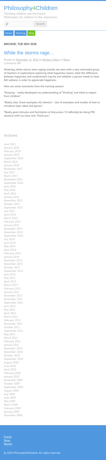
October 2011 (12, 327)
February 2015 (12, 221)
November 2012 (13, 299)
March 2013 (11, 285)
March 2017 (11, 176)
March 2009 (11, 404)
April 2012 (10, 313)
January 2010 (11, 376)
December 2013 (13, 260)
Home (8, 33)
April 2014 (10, 250)
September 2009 (13, 387)
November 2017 (13, 169)
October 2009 (12, 383)
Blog (31, 33)
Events (8, 436)
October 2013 (12, 267)
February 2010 (12, 373)
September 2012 (13, 302)
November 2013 (13, 264)
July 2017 (9, 172)
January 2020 (11, 147)
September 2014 (13, 235)
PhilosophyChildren (31, 8)
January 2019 (11, 154)
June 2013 (10, 274)
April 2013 (10, 281)
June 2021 (10, 144)
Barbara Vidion (51, 59)
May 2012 (9, 309)
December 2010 (13, 348)
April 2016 (10, 193)
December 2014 (13, 228)
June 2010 (10, 366)
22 (30, 59)
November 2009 (13, 380)
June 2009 (10, 397)
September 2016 (13, 183)
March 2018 (11, 162)
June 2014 (10, 242)
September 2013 (13, 271)
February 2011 (12, 341)
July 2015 (9, 211)
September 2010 (13, 359)
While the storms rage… (29, 52)
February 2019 (12, 151)
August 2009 (11, 390)
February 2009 (12, 408)
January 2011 (11, 345)
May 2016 (9, 190)
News (66, 59)
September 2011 (13, 330)
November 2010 (13, 352)
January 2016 (11, 197)
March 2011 (11, 338)
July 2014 (9, 239)
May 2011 (9, 334)
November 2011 (13, 323)
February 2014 (12, 253)
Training (20, 33)
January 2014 (11, 257)
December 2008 (13, 415)
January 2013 (11, 292)
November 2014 (13, 232)
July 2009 (9, 394)
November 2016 (13, 179)
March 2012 (11, 316)
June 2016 (10, 186)
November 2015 (13, 200)
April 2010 (10, 369)
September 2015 (13, 207)
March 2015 (11, 218)
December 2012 (13, 295)
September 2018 (13, 158)
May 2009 (9, 401)
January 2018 (11, 165)
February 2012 (12, 320)
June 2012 (10, 306)
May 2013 (9, 278)
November (22, 59)
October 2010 (12, 355)
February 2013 (12, 288)
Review (8, 444)
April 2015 (10, 214)
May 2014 (9, 246)
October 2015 (12, 204)
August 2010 (11, 362)
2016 (36, 59)
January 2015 (11, 225)
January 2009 (11, 411)
